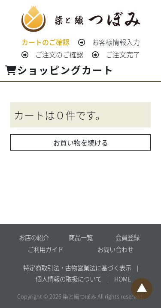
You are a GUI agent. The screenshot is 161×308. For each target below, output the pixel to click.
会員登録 (127, 237)
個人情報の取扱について (69, 278)
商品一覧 (81, 237)
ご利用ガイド (45, 249)
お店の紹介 (34, 237)
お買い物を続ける (80, 142)
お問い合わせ (115, 249)
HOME (122, 278)
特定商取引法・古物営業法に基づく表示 (77, 267)
